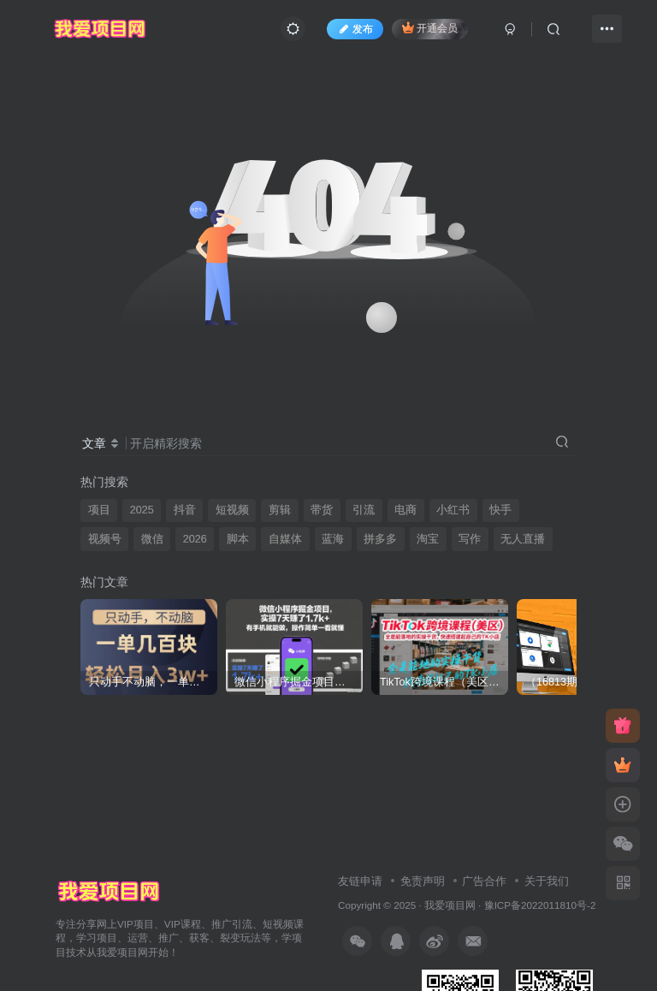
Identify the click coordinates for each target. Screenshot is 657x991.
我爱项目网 (450, 905)
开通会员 (430, 27)
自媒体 (285, 539)
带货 (322, 510)
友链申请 (360, 881)
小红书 (453, 510)
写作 (470, 539)
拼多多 (380, 539)
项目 (99, 510)
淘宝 (428, 539)
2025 (142, 510)
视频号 (104, 539)
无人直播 (522, 539)
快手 (500, 510)
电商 (405, 510)
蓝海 (333, 539)
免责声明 (422, 881)
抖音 (185, 510)
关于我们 (546, 881)
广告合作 (484, 881)
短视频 (232, 510)
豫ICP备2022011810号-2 (540, 905)
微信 (152, 539)
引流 (363, 510)
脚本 (238, 539)
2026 (195, 539)
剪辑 (280, 510)
